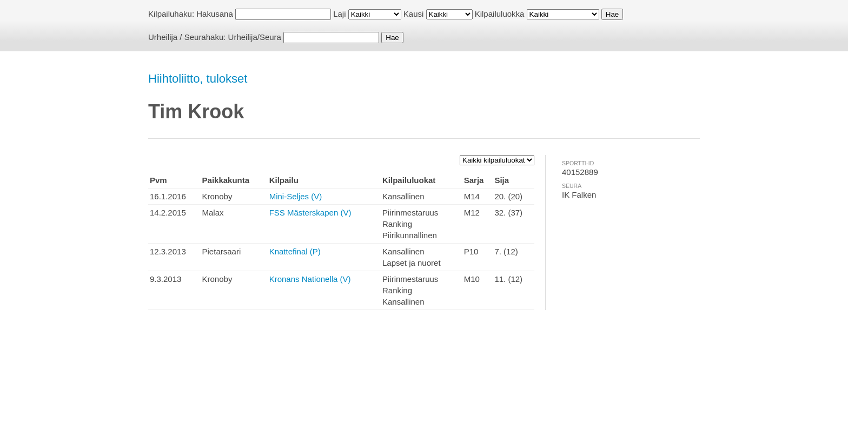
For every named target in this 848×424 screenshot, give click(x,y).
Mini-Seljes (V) (295, 196)
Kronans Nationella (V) (310, 279)
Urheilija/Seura (254, 37)
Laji (339, 13)
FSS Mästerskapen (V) (310, 212)
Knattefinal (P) (295, 251)
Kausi (413, 13)
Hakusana (214, 13)
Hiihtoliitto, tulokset (197, 78)
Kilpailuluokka (500, 13)
